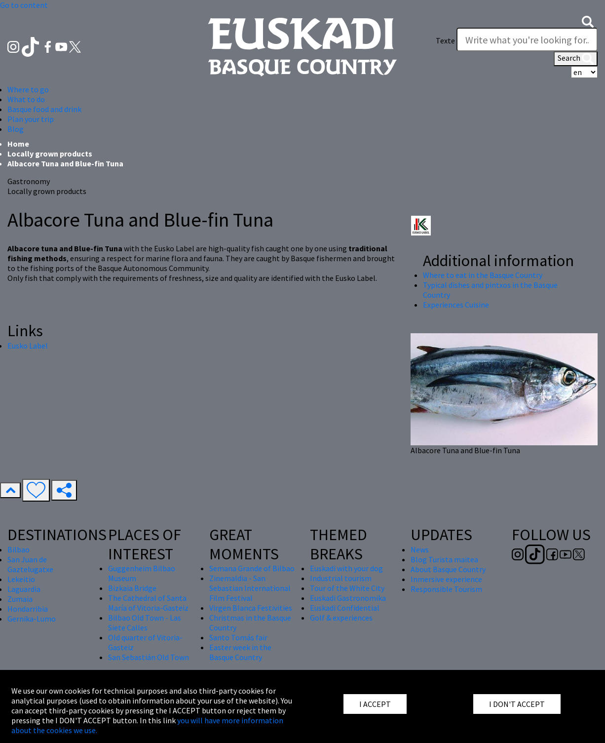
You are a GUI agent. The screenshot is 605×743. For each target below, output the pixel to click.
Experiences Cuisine (456, 305)
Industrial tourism (341, 578)
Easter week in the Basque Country (240, 652)
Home (18, 144)
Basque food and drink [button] (44, 109)
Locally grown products (49, 153)
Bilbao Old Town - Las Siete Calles (144, 622)
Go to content (24, 5)
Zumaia (20, 599)
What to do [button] (26, 99)
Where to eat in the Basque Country (482, 275)
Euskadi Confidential (344, 608)
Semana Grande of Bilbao (252, 568)
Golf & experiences (341, 618)
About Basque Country (448, 569)
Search (576, 59)
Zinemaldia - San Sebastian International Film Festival (250, 588)
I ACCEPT (375, 704)
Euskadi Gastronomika (348, 598)
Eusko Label (27, 346)
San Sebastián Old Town (148, 657)
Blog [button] (15, 129)
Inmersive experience (446, 579)
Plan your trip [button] (30, 119)
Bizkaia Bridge (132, 588)
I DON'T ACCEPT (517, 704)
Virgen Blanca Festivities (250, 608)
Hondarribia (27, 609)
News (420, 549)
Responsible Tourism (446, 589)
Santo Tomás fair (238, 637)
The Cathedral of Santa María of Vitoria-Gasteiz (148, 603)
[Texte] (527, 39)
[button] (588, 21)
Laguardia (23, 589)
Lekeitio (21, 579)
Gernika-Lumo (31, 619)
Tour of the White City (347, 588)
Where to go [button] (28, 89)
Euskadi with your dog (346, 568)
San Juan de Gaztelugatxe (30, 564)
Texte (445, 40)
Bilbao (18, 549)
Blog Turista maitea (444, 559)
